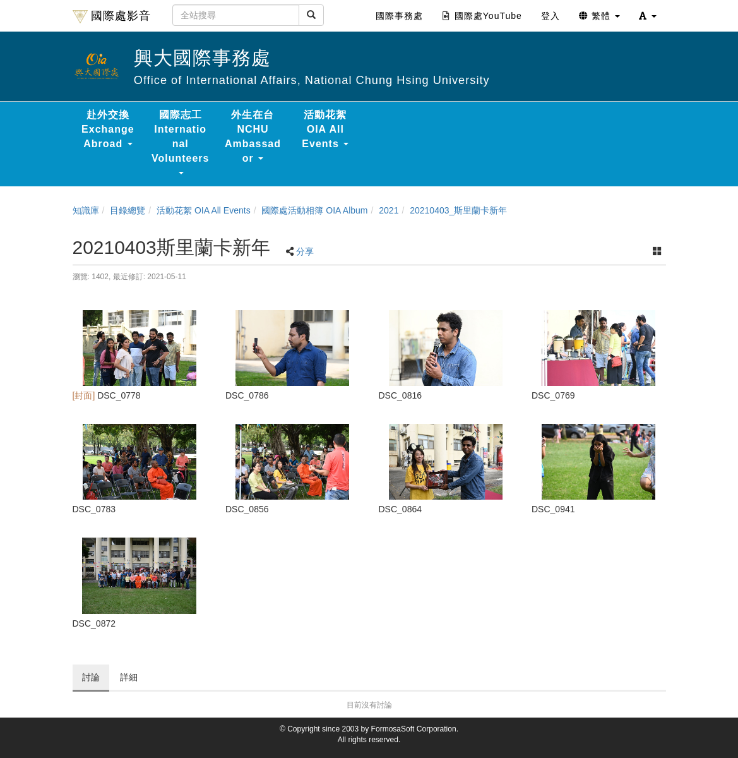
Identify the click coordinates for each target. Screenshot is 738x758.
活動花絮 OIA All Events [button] (325, 129)
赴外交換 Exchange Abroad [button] (107, 129)
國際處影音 (112, 16)
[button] (647, 16)
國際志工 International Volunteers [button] (181, 141)
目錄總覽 (127, 210)
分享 (305, 251)
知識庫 (86, 210)
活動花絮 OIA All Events (204, 210)
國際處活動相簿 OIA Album (314, 210)
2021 (388, 210)
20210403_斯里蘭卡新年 (458, 210)
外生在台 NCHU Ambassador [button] (253, 136)
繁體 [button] (599, 16)
